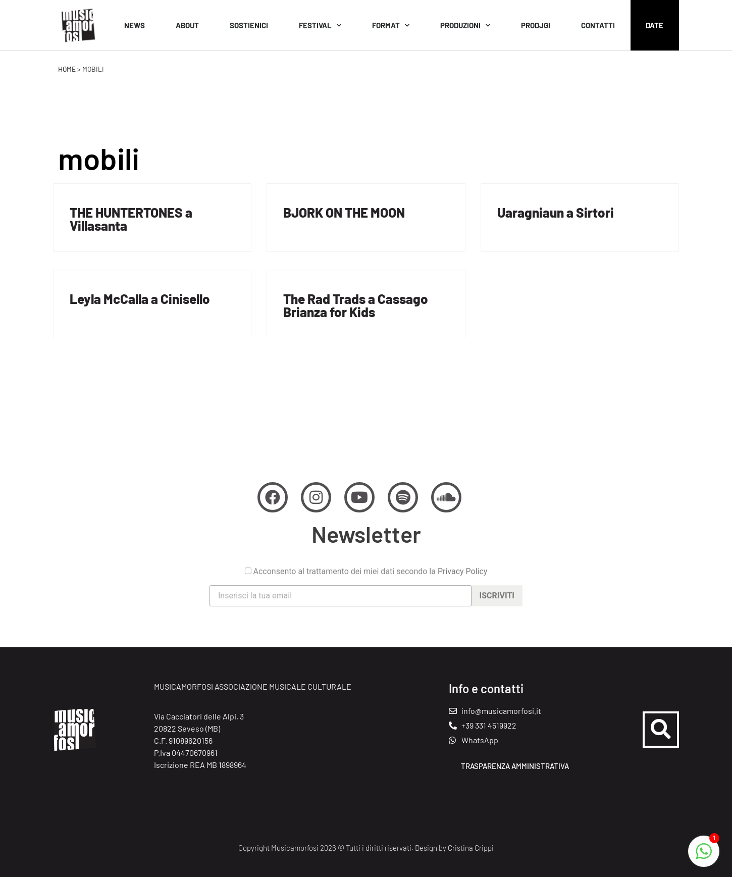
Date (654, 25)
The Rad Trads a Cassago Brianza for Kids (355, 305)
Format (390, 25)
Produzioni (465, 25)
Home (67, 69)
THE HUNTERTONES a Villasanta (131, 218)
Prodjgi (535, 25)
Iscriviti (497, 615)
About (187, 25)
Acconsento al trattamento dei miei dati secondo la (366, 591)
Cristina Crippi (471, 847)
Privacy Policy (463, 591)
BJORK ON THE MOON (344, 212)
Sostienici (249, 25)
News (134, 25)
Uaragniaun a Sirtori (555, 212)
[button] (661, 729)
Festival (320, 25)
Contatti (598, 25)
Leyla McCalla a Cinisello (140, 298)
